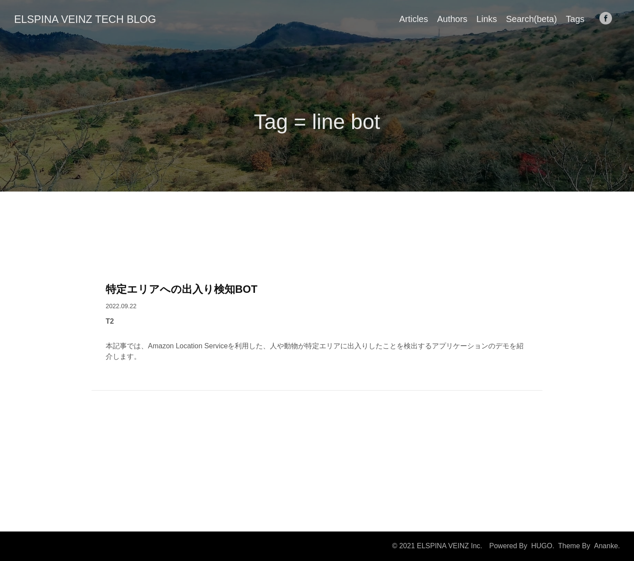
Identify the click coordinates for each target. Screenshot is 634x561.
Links (486, 19)
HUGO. (542, 546)
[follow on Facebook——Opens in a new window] (608, 19)
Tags (575, 19)
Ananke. (607, 546)
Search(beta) (531, 19)
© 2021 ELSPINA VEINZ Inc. (437, 546)
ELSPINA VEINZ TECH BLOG (85, 19)
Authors (452, 19)
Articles (413, 19)
